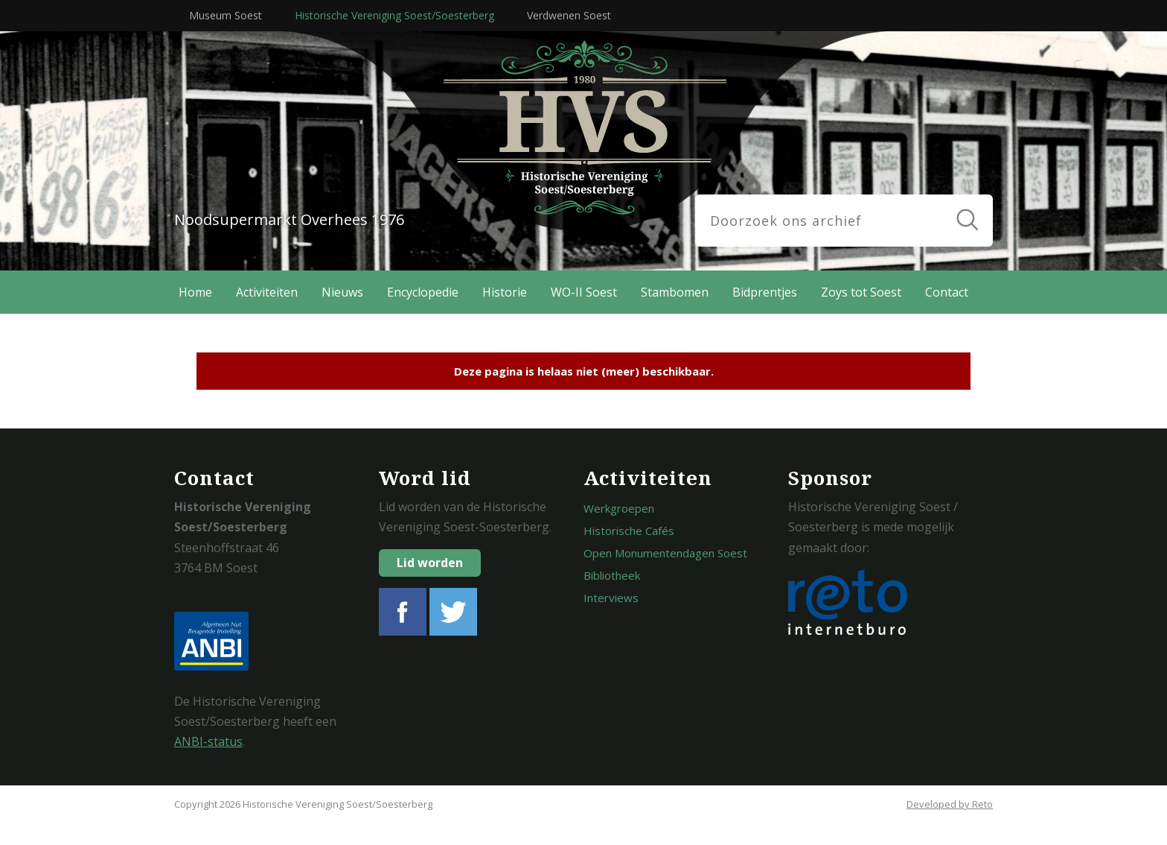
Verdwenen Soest (569, 15)
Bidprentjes (764, 292)
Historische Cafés (629, 530)
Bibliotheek (612, 575)
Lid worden (430, 562)
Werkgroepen (619, 508)
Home (195, 292)
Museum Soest (225, 15)
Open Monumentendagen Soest (665, 552)
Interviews (611, 597)
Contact (946, 292)
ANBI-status (208, 741)
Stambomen (675, 292)
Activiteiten (267, 292)
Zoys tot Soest (861, 292)
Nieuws (342, 292)
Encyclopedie (422, 292)
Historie (504, 292)
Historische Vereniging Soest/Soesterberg (394, 15)
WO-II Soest (584, 292)
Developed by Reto (950, 804)
